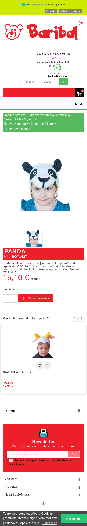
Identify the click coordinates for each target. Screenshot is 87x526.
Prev (75, 319)
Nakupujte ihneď (57, 4)
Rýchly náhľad (47, 365)
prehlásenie (16, 464)
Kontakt (50, 11)
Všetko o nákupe (71, 11)
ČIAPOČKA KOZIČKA (17, 372)
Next (81, 319)
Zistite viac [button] (49, 523)
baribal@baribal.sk (57, 76)
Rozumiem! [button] (74, 518)
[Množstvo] (7, 298)
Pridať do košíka (35, 298)
